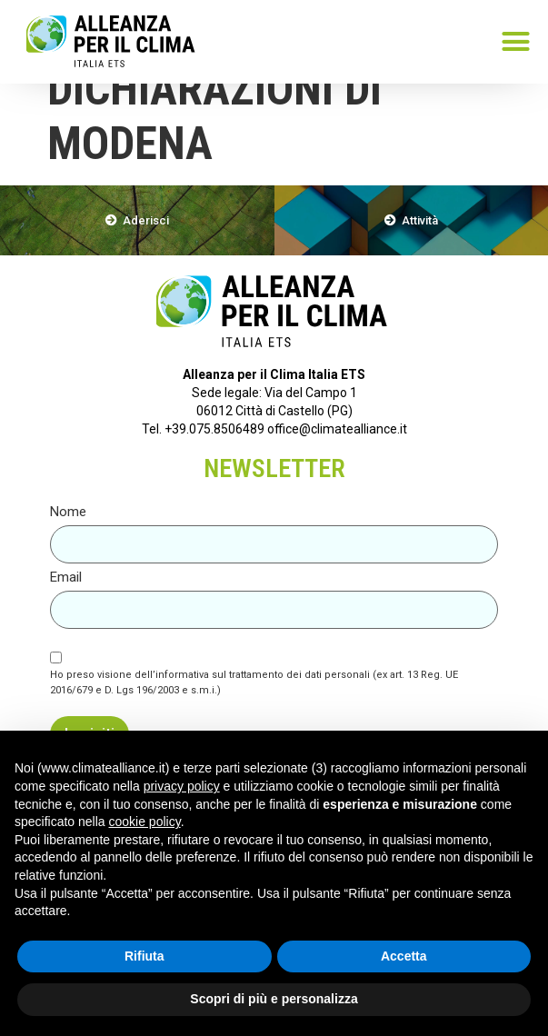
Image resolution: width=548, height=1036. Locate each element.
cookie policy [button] (145, 821)
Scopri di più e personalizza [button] (273, 998)
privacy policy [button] (182, 786)
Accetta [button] (404, 956)
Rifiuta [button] (144, 956)
